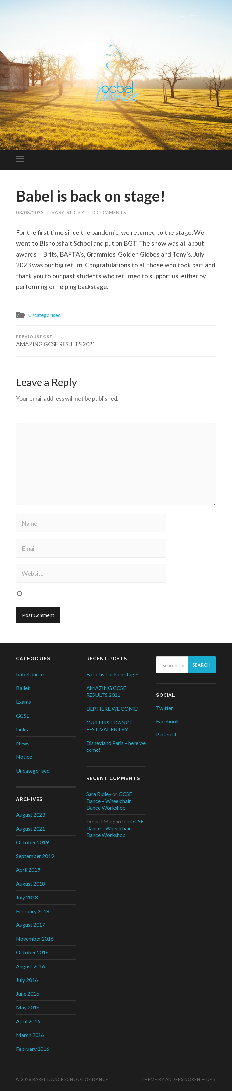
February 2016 (32, 1049)
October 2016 (32, 952)
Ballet (23, 688)
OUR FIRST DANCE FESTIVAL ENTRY (109, 725)
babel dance (30, 674)
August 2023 (30, 814)
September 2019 (35, 856)
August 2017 (30, 924)
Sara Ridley (68, 212)
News (22, 743)
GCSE (22, 715)
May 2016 (27, 1007)
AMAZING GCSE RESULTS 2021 (56, 341)
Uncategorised (44, 315)
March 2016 (30, 1035)
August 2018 (30, 883)
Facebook (167, 721)
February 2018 (32, 911)
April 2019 (28, 869)
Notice (24, 756)
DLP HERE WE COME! (112, 708)
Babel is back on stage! (91, 196)
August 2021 (30, 828)
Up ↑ (211, 1079)
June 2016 (27, 993)
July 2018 (27, 897)
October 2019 (32, 842)
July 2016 (27, 980)
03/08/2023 (30, 212)
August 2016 (30, 966)
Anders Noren (182, 1079)
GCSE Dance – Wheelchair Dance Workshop (109, 801)
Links (22, 729)
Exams (23, 701)
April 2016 (28, 1021)
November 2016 (35, 938)
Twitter (164, 708)
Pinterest (166, 734)
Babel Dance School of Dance (70, 1079)
